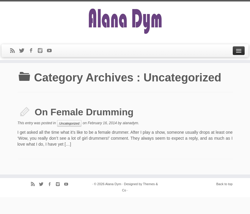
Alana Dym (113, 184)
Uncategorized (69, 123)
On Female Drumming (84, 112)
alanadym (130, 123)
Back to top (224, 184)
